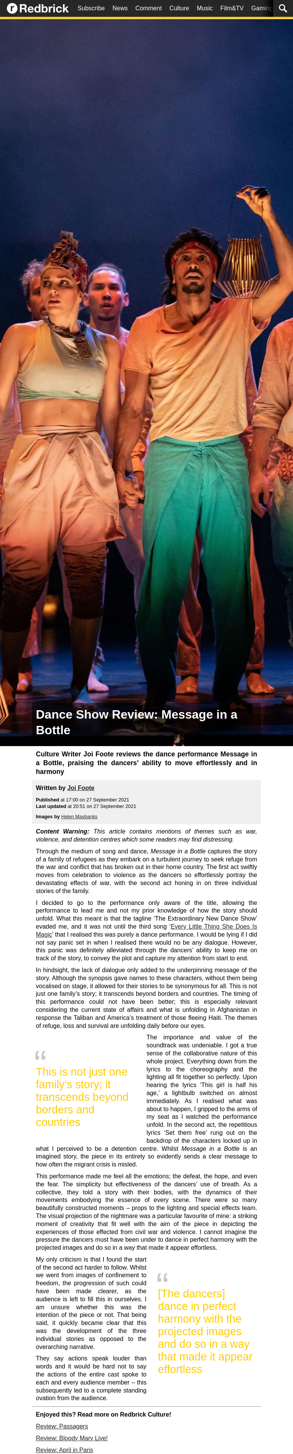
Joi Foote (80, 788)
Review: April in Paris (64, 1450)
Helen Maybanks (79, 816)
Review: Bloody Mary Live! (72, 1438)
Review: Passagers (62, 1426)
